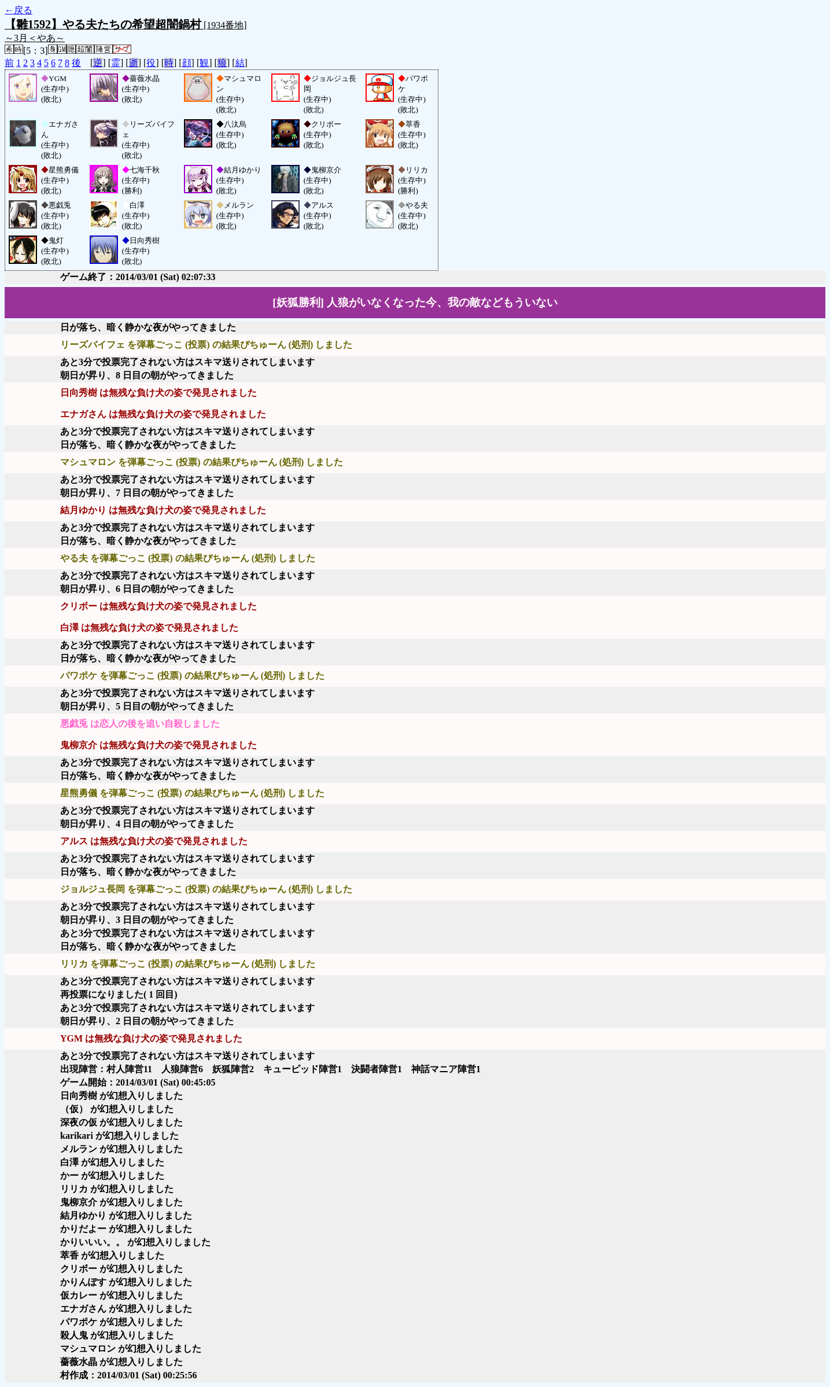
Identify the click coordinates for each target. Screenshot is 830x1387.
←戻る (18, 10)
